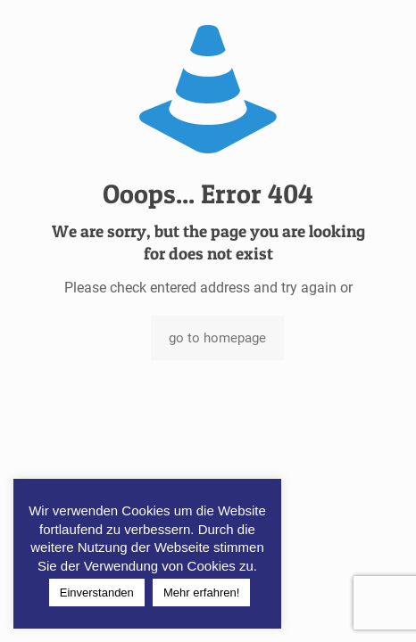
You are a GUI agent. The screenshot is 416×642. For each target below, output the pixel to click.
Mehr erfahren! (201, 592)
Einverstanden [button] (97, 592)
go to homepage (217, 338)
